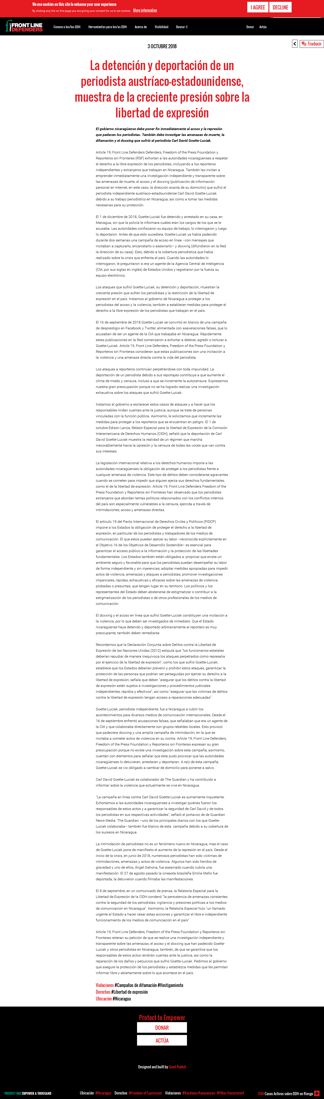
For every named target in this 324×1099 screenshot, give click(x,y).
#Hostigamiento (170, 985)
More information (145, 10)
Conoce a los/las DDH (67, 26)
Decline (280, 7)
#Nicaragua (122, 999)
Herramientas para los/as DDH (107, 26)
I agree (258, 7)
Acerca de (141, 26)
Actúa (263, 27)
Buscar (182, 26)
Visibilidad (161, 26)
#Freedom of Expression (145, 1093)
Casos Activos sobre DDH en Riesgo (285, 1093)
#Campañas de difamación (136, 985)
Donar (250, 27)
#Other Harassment (230, 1093)
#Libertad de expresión (129, 992)
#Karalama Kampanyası (198, 1093)
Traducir (315, 43)
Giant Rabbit (177, 1066)
